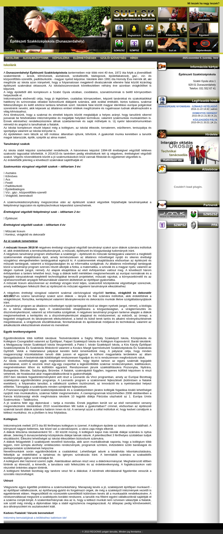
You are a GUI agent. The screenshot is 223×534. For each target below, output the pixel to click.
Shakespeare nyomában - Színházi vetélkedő (187, 106)
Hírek (134, 58)
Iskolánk (12, 58)
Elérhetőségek (84, 58)
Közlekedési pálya (205, 119)
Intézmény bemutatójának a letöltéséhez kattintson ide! (35, 517)
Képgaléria (61, 58)
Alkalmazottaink (36, 58)
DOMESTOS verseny (205, 113)
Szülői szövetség (113, 58)
